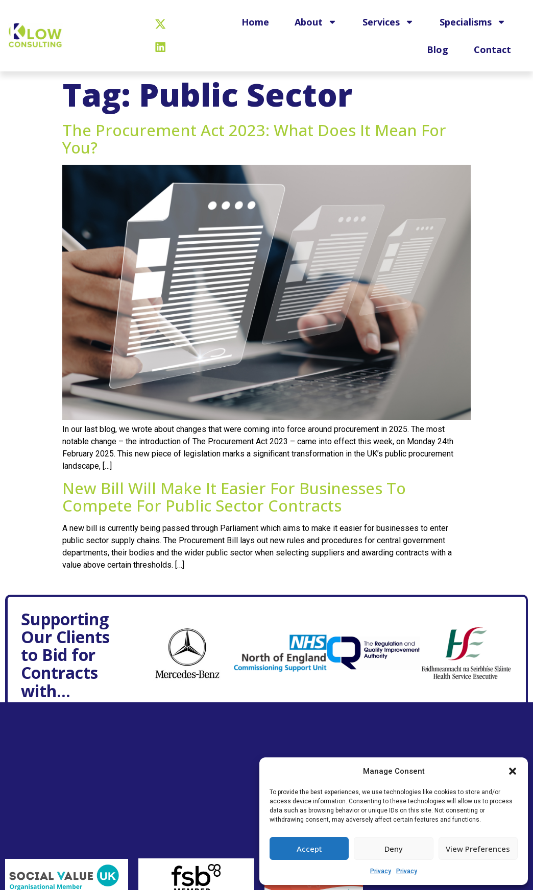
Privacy (380, 871)
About (316, 22)
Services (388, 22)
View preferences (478, 849)
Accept (309, 849)
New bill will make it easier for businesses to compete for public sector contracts (234, 496)
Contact (492, 49)
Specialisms (473, 22)
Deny (393, 849)
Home (255, 22)
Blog (437, 49)
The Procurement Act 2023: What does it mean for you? (254, 138)
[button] (512, 771)
